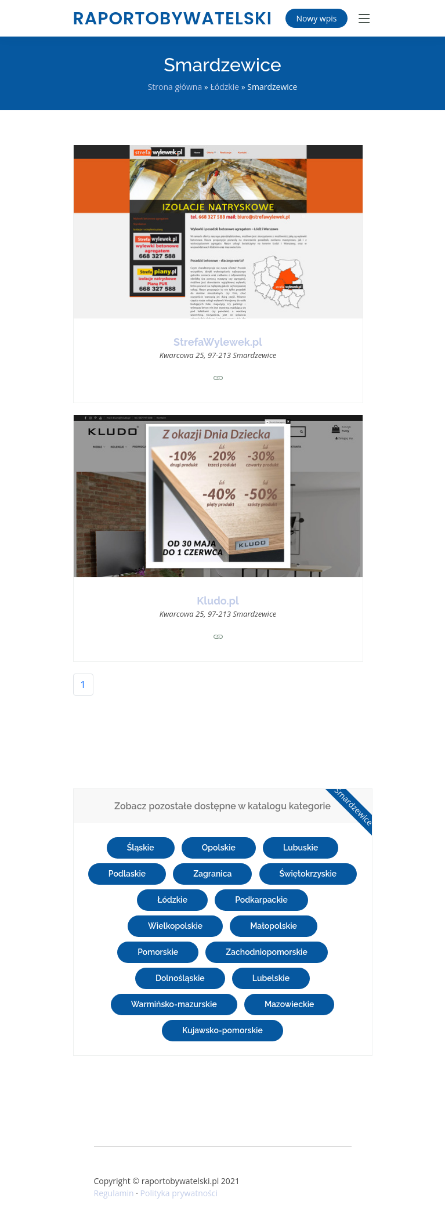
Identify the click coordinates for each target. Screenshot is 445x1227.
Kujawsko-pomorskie (222, 1030)
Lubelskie (271, 978)
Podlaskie (127, 873)
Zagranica (212, 873)
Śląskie (140, 847)
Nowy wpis (316, 18)
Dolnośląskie (180, 978)
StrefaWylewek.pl (217, 342)
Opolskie (219, 847)
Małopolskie (273, 926)
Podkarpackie (261, 899)
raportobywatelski (173, 18)
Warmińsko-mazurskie (174, 1004)
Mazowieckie (289, 1004)
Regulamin (114, 1193)
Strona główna (175, 86)
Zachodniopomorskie (266, 952)
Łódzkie (224, 86)
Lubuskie (300, 847)
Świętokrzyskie (308, 873)
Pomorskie (158, 952)
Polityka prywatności (179, 1193)
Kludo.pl (217, 601)
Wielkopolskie (175, 926)
